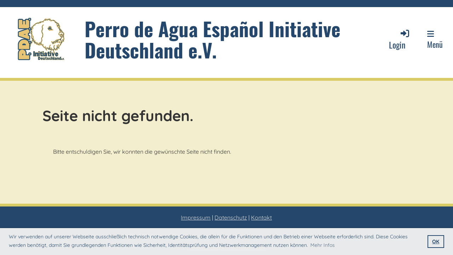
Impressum (196, 217)
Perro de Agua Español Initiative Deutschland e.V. (212, 39)
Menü (435, 40)
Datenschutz (230, 217)
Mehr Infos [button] (322, 245)
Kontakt (261, 217)
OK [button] (435, 241)
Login (399, 39)
